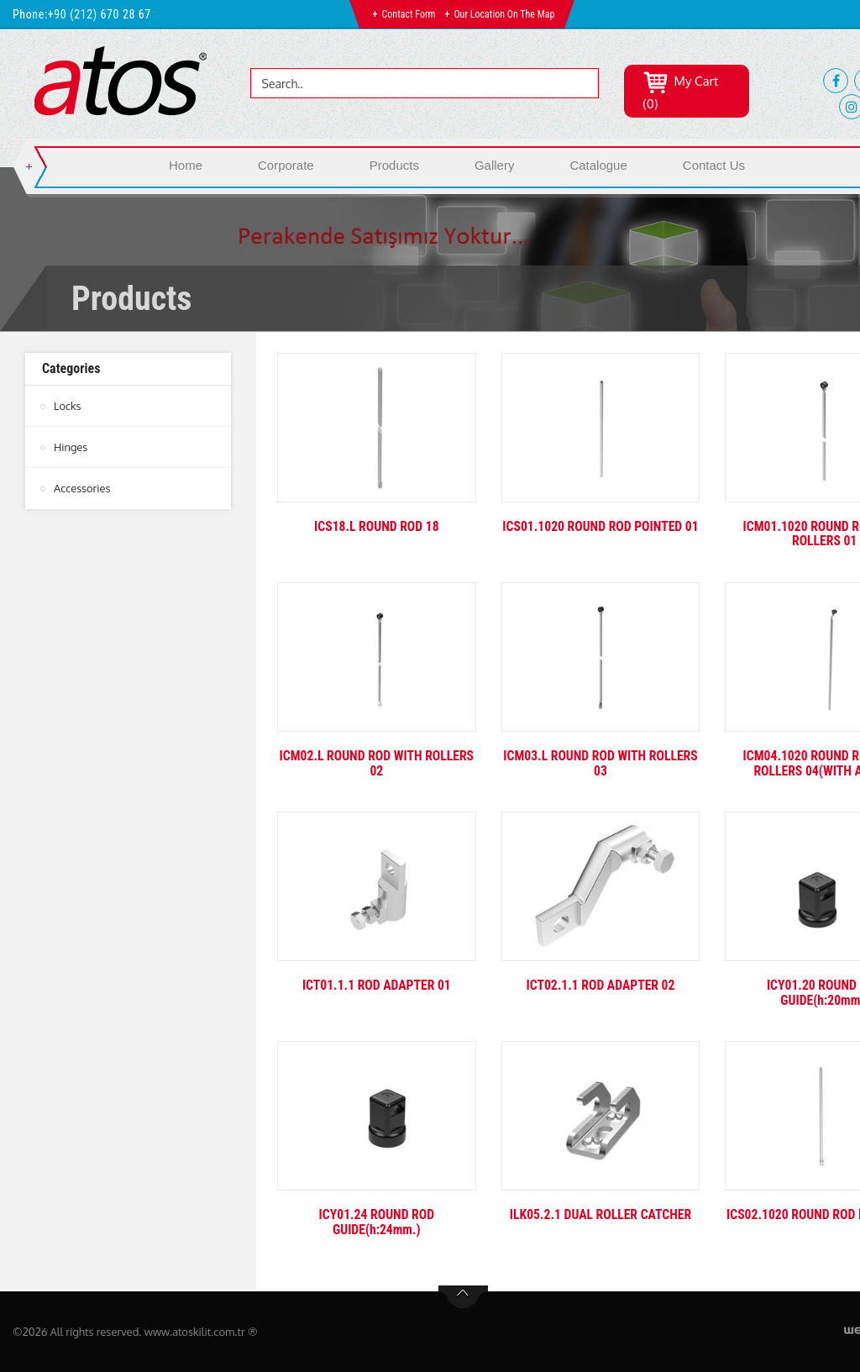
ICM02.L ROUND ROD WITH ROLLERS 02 (376, 763)
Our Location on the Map (504, 14)
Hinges (71, 447)
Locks (67, 406)
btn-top (463, 1297)
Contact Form (409, 14)
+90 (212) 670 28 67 (99, 14)
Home (185, 165)
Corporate (286, 165)
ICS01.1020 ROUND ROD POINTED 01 (601, 533)
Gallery (495, 165)
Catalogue (598, 165)
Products (394, 165)
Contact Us (714, 165)
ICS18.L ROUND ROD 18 (376, 526)
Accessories (82, 488)
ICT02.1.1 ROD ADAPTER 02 (601, 985)
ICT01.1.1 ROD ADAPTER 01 (377, 985)
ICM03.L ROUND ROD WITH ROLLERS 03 (600, 763)
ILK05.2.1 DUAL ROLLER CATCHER (600, 1214)
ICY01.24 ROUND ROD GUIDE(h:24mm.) (376, 1222)
